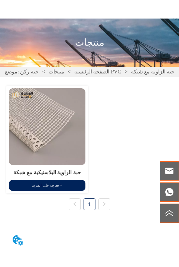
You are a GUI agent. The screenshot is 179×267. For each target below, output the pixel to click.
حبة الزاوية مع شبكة (152, 72)
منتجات (56, 72)
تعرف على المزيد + (47, 185)
